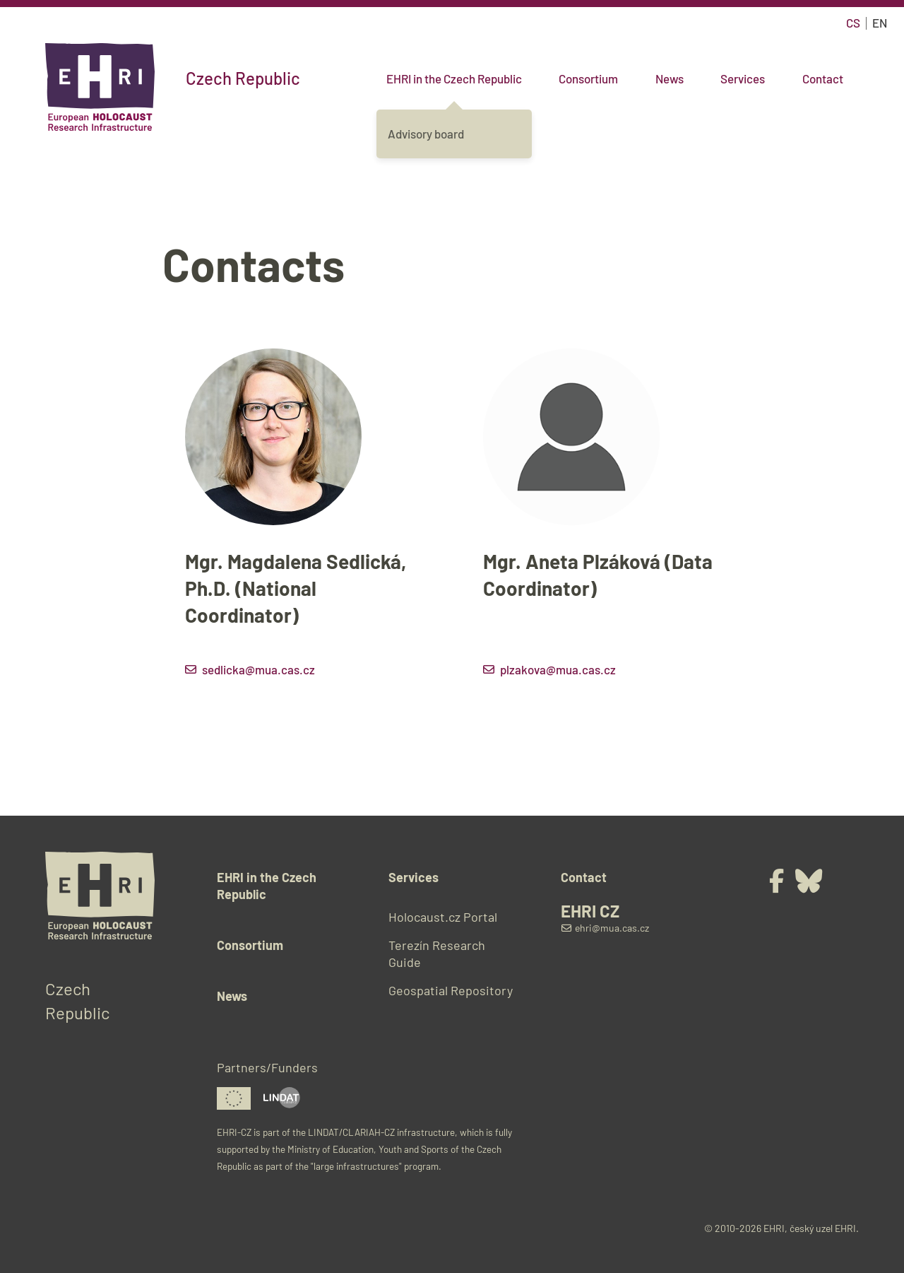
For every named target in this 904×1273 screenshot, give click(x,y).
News (669, 78)
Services (742, 78)
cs (853, 23)
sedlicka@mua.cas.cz (258, 669)
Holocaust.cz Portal (442, 917)
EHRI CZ (590, 911)
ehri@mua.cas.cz (605, 928)
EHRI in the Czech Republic (454, 78)
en (879, 23)
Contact (822, 78)
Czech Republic (243, 78)
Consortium (588, 78)
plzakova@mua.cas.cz (558, 669)
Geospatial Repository (450, 990)
